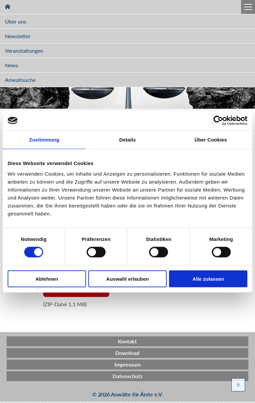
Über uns (15, 21)
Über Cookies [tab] (211, 140)
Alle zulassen (208, 278)
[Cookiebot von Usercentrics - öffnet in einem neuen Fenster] (218, 121)
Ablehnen (47, 278)
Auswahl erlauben (127, 278)
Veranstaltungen (24, 50)
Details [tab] (127, 140)
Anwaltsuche (20, 80)
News (11, 65)
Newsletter (18, 36)
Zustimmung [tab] (44, 140)
